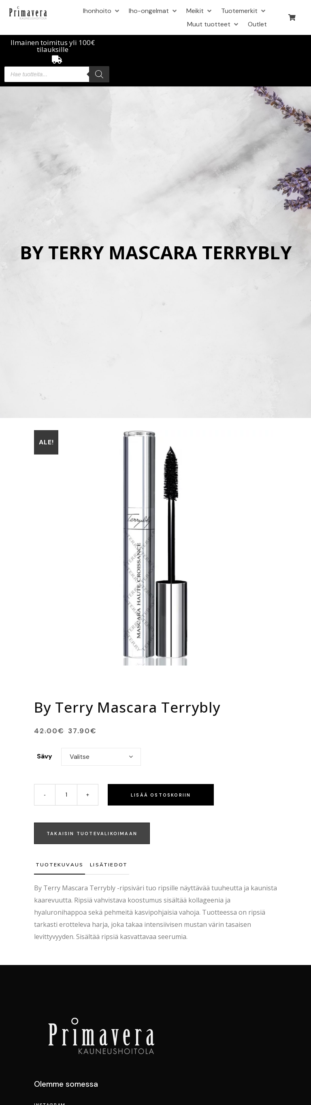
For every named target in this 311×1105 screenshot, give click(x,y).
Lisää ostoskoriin (161, 795)
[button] (102, 10)
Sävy (44, 756)
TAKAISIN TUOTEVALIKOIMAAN (92, 833)
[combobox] (101, 757)
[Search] (99, 74)
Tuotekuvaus (59, 865)
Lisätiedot (109, 865)
